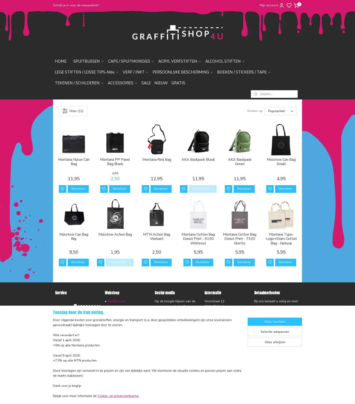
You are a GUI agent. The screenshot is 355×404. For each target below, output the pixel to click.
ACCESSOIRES (123, 83)
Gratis (111, 362)
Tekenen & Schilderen (123, 342)
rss (201, 395)
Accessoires (116, 347)
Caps (111, 306)
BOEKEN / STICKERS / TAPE (244, 72)
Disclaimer (62, 345)
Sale (110, 352)
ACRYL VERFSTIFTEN (180, 61)
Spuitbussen (116, 301)
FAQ (58, 330)
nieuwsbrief (92, 350)
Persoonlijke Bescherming (125, 332)
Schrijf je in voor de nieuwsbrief (75, 5)
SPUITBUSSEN (88, 61)
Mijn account (272, 5)
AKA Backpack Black (198, 160)
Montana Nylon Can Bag (73, 162)
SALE (146, 83)
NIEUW (161, 83)
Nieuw (112, 357)
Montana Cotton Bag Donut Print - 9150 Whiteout (198, 239)
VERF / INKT (136, 72)
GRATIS (178, 83)
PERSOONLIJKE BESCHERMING (183, 72)
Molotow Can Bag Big (73, 236)
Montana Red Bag (156, 160)
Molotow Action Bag (115, 234)
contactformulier (216, 326)
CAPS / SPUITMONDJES (131, 61)
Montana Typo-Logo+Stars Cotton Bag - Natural (281, 239)
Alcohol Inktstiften (120, 316)
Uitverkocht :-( (202, 189)
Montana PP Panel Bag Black (115, 162)
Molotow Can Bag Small (281, 162)
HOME (61, 61)
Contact (60, 335)
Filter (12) (72, 111)
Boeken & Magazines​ (122, 337)
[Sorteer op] (280, 111)
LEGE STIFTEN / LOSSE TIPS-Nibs (87, 72)
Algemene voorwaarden (72, 340)
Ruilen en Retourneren (71, 325)
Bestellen (78, 189)
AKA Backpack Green (240, 162)
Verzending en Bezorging (73, 320)
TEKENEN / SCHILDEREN (79, 83)
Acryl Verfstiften (119, 311)
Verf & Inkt (115, 326)
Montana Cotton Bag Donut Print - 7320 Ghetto (239, 239)
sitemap (193, 395)
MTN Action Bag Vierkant (156, 236)
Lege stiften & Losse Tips (125, 321)
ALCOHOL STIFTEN (225, 61)
